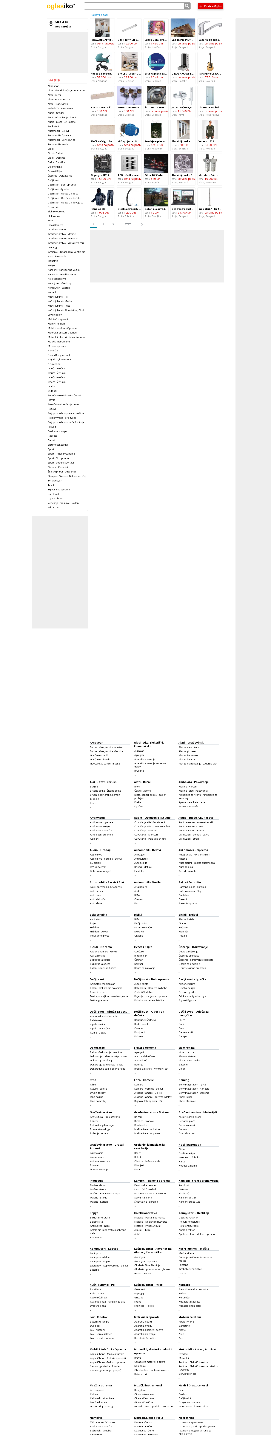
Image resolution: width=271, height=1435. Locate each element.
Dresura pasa (98, 1305)
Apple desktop (187, 1230)
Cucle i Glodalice (143, 992)
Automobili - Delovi (58, 130)
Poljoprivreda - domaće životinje (66, 422)
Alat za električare (189, 747)
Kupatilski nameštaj (190, 1305)
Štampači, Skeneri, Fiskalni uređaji (67, 476)
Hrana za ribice (143, 1273)
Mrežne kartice (98, 1402)
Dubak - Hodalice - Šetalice (149, 1000)
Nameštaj (53, 350)
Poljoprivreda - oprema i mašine (66, 413)
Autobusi (184, 1185)
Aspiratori (95, 919)
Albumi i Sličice (142, 1230)
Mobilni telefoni (56, 323)
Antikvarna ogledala (101, 822)
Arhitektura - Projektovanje (105, 1117)
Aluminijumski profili (190, 1117)
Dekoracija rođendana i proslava (108, 1056)
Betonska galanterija (102, 1125)
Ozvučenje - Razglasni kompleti (152, 826)
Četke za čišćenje (188, 951)
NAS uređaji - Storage (102, 1406)
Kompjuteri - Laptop (59, 287)
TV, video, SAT (56, 480)
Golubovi (139, 1289)
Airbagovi (139, 854)
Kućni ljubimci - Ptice (59, 305)
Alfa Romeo (140, 887)
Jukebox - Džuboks (189, 1157)
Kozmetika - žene (144, 1430)
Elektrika (139, 871)
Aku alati (139, 751)
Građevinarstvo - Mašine (62, 234)
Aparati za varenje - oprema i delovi (150, 764)
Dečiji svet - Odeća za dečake (64, 198)
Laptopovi (95, 1253)
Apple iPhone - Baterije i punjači (108, 1358)
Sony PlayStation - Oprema (194, 1092)
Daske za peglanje (189, 964)
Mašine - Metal (98, 1189)
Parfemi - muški (143, 1426)
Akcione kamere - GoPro (104, 951)
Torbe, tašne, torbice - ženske (106, 751)
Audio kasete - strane (191, 826)
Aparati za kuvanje (145, 1334)
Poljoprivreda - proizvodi (62, 417)
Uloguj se (61, 22)
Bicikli (51, 148)
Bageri (138, 1117)
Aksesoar (53, 86)
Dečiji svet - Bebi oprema (62, 184)
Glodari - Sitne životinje (147, 1265)
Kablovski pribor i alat (102, 1398)
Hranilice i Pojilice (144, 1305)
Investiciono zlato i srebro (193, 1406)
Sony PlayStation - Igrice (192, 1084)
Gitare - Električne (144, 1398)
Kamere (138, 1084)
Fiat (136, 903)
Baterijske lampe (99, 1321)
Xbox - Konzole (187, 1101)
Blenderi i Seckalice (145, 1338)
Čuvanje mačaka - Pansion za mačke (195, 1259)
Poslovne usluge (57, 431)
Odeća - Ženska (57, 382)
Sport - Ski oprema (58, 458)
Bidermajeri (140, 955)
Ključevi (138, 806)
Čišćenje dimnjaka (189, 955)
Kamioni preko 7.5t (189, 1201)
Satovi (51, 440)
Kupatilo (52, 292)
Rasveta (52, 435)
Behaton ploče (187, 1121)
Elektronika (54, 216)
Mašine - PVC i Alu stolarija (105, 1193)
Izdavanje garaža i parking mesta (197, 1426)
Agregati (139, 755)
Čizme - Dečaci (98, 1032)
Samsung (184, 1325)
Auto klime (96, 903)
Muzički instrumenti (59, 341)
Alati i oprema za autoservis (106, 887)
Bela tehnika (55, 166)
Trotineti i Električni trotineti (194, 1362)
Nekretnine (54, 364)
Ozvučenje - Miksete (145, 830)
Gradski (138, 935)
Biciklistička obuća (100, 959)
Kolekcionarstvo (57, 278)
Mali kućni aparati (58, 319)
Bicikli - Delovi (55, 153)
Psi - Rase (95, 1289)
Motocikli (184, 1358)
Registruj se (63, 26)
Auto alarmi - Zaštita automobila (197, 862)
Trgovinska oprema (59, 489)
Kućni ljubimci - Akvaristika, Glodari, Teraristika (74, 310)
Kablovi (94, 1394)
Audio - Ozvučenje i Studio (62, 117)
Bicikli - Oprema (56, 157)
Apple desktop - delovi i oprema (197, 1234)
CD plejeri (95, 862)
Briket (137, 1157)
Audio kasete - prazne (191, 830)
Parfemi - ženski (143, 1422)
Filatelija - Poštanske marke (149, 1217)
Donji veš (139, 1032)
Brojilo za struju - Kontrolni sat (151, 1068)
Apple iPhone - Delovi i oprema (107, 1362)
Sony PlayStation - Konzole (194, 1088)
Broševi (183, 1394)
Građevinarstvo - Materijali (63, 238)
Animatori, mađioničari (102, 983)
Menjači (183, 931)
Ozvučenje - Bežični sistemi (149, 822)
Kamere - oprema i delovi (148, 1088)
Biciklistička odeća (100, 964)
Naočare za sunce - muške (105, 763)
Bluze (182, 1020)
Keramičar (184, 1297)
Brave (137, 1357)
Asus (181, 1334)
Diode (182, 1068)
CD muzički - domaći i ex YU (194, 834)
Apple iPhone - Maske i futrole (107, 1354)
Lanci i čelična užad (145, 1189)
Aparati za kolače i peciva (148, 1329)
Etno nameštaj (98, 1101)
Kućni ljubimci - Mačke (60, 301)
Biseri (182, 1390)
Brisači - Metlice (143, 867)
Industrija (53, 260)
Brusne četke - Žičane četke (105, 790)
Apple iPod (96, 854)
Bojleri (93, 923)
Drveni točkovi (98, 1092)
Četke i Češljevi (98, 1297)
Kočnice (183, 927)
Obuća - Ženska (57, 373)
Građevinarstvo (57, 229)
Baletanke (96, 1020)
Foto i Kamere (55, 225)
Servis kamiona (143, 1197)
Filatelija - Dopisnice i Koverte (150, 1221)
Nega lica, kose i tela (59, 359)
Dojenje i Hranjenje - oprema (150, 996)
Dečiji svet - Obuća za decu (63, 193)
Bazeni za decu (98, 992)
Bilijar (182, 1149)
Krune (93, 803)
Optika (51, 386)
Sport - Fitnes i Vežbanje (61, 453)
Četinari (138, 959)
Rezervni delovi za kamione (150, 1193)
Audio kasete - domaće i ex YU (196, 822)
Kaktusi (138, 964)
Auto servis (96, 891)
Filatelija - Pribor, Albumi (147, 1225)
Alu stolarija (96, 1153)
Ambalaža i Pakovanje (60, 108)
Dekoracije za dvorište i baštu (106, 1064)
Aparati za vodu (143, 1325)
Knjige (51, 265)
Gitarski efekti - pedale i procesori (153, 1406)
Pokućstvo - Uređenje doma (63, 404)
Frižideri (94, 927)
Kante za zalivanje (144, 968)
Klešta (137, 802)
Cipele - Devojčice (100, 1028)
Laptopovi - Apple (100, 1261)
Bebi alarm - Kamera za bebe (150, 988)
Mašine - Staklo (98, 1197)
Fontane (183, 1264)
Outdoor (52, 391)
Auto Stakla (140, 862)
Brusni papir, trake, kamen (105, 794)
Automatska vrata (100, 1161)
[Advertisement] (67, 52)
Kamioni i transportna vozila (64, 269)
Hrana (182, 1273)
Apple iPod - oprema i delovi (106, 858)
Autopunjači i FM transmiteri (194, 854)
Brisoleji (94, 1165)
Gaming (52, 247)
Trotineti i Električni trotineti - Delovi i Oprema (198, 1368)
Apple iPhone (186, 1321)
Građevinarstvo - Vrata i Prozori (66, 243)
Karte (182, 1161)
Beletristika (96, 1221)
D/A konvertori (98, 867)
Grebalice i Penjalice (190, 1269)
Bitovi (137, 786)
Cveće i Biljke (55, 171)
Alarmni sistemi (187, 1056)
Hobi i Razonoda (57, 256)
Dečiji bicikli (140, 923)
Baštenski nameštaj (190, 891)
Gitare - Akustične (144, 1394)
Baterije (138, 1064)
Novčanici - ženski (100, 759)
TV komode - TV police (102, 1422)
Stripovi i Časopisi (58, 467)
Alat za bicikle (186, 919)
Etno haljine (96, 1097)
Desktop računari (188, 1217)
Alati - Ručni (54, 95)
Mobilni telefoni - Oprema (62, 328)
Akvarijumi (140, 1257)
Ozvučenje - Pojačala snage (150, 838)
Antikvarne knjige (100, 826)
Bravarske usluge (100, 1129)
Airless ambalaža (188, 806)
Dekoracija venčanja (101, 1060)
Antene (183, 858)
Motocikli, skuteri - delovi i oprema (67, 337)
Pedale (183, 935)
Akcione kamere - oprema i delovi (153, 1097)
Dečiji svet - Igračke (58, 189)
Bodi (181, 1024)
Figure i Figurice (187, 1000)
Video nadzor (186, 1052)
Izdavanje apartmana (191, 1422)
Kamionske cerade (145, 1185)
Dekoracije (54, 207)
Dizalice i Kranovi (144, 1121)
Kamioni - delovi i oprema (62, 274)
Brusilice (139, 770)
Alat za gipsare (187, 751)
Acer (181, 1338)
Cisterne (183, 1189)
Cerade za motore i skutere (149, 1361)
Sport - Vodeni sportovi (61, 462)
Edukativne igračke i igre (192, 996)
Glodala (94, 799)
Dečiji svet (53, 180)
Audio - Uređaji (56, 113)
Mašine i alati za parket (147, 1133)
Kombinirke (140, 1125)
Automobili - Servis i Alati (61, 139)
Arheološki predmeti (101, 834)
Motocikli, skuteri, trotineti (62, 332)
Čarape (138, 1028)
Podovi (52, 408)
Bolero (182, 1028)
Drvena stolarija (99, 1169)
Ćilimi (93, 1084)
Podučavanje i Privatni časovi (64, 395)
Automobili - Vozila (58, 144)
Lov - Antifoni (97, 1329)
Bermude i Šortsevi (145, 1020)
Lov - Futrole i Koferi (101, 1334)
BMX (136, 919)
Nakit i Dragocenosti (59, 355)
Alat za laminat (187, 759)
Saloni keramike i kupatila (193, 1289)
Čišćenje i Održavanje (60, 175)
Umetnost (53, 494)
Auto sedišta (186, 867)
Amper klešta (141, 1060)
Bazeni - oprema (188, 903)
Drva (137, 1169)
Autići (137, 1234)
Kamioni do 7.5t (187, 1197)
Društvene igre (187, 988)
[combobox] (137, 6)
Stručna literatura (100, 1217)
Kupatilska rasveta (189, 1301)
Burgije (94, 786)
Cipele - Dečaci (98, 1024)
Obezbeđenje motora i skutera (151, 1370)
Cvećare (139, 951)
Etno (50, 220)
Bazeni (183, 899)
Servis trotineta (187, 1373)
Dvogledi (95, 1325)
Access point (97, 1390)
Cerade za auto (187, 871)
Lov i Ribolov (55, 314)
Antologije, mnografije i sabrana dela (108, 1231)
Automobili (96, 1237)
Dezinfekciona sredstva (192, 968)
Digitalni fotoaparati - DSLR (149, 1101)
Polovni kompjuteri (189, 1221)
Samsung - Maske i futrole (105, 1366)
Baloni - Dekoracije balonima (106, 988)
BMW (137, 895)
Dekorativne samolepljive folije (107, 1068)
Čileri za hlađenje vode (147, 1161)
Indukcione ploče (99, 935)
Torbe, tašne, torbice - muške (106, 747)
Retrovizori (140, 1374)
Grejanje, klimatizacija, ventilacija (66, 252)
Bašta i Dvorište (56, 162)
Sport (51, 449)
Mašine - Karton (188, 786)
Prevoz (52, 426)
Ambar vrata (97, 1157)
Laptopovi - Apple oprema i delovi (109, 1265)
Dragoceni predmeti (190, 1402)
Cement (183, 1129)
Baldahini (184, 895)
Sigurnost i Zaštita (58, 444)
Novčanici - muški (99, 755)
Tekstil (51, 485)
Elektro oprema (56, 211)
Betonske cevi (187, 1125)
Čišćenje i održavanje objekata (196, 959)
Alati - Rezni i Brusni (59, 99)
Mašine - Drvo (98, 1185)
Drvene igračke (187, 992)
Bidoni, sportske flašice (103, 968)
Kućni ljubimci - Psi (58, 296)
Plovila (51, 399)
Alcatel (182, 1329)
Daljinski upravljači (100, 871)
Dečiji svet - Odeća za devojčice (65, 202)
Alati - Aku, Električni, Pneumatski (66, 90)
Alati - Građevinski (58, 104)
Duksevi (139, 1036)
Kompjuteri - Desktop (60, 283)
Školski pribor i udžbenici (62, 471)
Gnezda (139, 1297)
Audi (136, 891)
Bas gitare (140, 1390)
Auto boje (95, 895)
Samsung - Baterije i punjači (105, 1370)
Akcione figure (187, 983)
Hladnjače (184, 1193)
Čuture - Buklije (98, 1088)
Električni (139, 931)
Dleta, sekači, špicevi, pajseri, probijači (150, 796)
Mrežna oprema (57, 346)
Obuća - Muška (56, 368)
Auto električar (98, 899)
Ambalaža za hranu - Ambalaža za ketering (198, 796)
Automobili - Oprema (59, 135)
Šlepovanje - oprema (146, 1201)
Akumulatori (141, 858)
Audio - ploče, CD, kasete (62, 121)
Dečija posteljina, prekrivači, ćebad (109, 996)
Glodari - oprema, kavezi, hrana (152, 1269)
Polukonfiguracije (189, 1225)
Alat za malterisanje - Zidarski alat (198, 763)
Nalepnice (140, 1366)
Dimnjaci (139, 1165)
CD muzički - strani (189, 838)
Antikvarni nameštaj (101, 830)
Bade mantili (141, 1024)
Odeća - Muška (56, 377)
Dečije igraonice (99, 1000)
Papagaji (139, 1293)
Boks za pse (97, 1293)
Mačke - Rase (186, 1253)
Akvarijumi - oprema (145, 1261)
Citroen (138, 899)
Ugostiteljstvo (55, 498)
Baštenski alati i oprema (192, 887)
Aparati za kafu (143, 1321)
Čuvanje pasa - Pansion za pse (107, 1301)
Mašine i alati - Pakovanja (193, 790)
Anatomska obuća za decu (105, 1016)
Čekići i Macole (142, 790)
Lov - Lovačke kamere (102, 1338)
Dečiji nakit (185, 1398)
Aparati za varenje (144, 759)
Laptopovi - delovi (100, 1257)
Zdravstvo (53, 507)
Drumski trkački (143, 927)
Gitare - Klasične (143, 1402)
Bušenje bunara (99, 1133)
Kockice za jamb (188, 1165)
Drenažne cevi (187, 1133)
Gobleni (94, 838)
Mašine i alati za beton (147, 1129)
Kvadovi (183, 1354)
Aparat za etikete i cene (192, 802)
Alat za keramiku (188, 755)
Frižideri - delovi (99, 931)
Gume (182, 923)
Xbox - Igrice (186, 1097)
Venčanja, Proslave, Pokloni (63, 503)
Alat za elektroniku (189, 1060)
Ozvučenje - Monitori (146, 834)
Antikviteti (53, 126)
